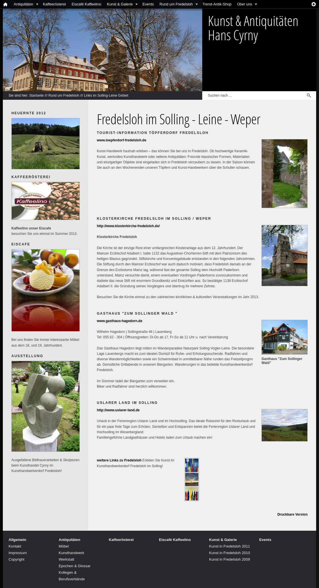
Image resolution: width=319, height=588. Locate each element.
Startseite (36, 95)
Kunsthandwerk (71, 553)
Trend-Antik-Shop (217, 4)
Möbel (64, 546)
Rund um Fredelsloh (176, 4)
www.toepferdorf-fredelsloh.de (121, 140)
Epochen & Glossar (75, 566)
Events (148, 4)
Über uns (244, 4)
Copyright (16, 559)
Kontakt (15, 546)
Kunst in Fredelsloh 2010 (229, 553)
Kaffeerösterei (54, 4)
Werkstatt (66, 559)
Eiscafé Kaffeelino (86, 4)
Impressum (18, 553)
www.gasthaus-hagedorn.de (119, 321)
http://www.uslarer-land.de (118, 410)
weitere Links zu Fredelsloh (119, 460)
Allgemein (17, 540)
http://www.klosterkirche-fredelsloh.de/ (128, 226)
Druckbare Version (292, 514)
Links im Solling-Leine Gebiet (106, 95)
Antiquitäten (23, 4)
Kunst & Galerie (120, 4)
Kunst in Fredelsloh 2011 (229, 546)
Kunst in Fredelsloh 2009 (229, 559)
